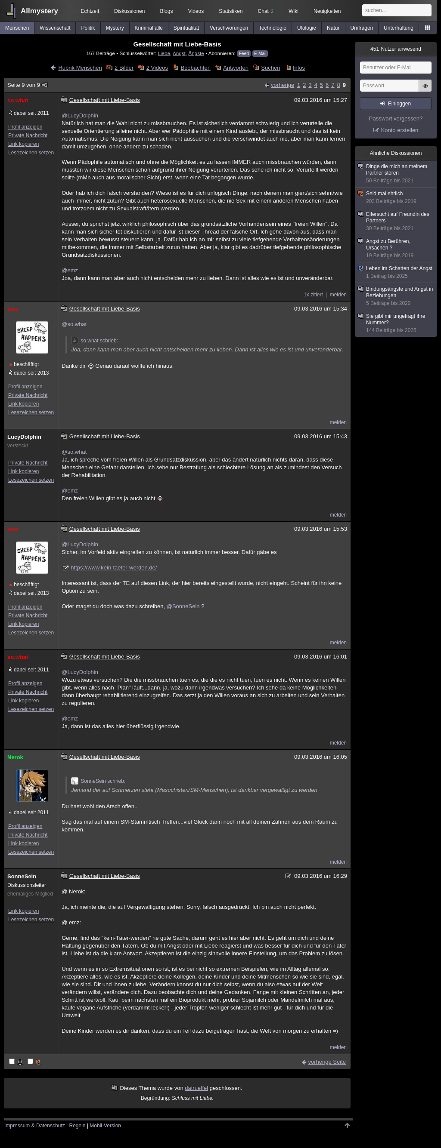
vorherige (282, 85)
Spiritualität (186, 28)
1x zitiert (313, 295)
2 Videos (157, 68)
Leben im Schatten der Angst (396, 272)
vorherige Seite (327, 1062)
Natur (333, 28)
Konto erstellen (400, 130)
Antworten (235, 68)
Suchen (270, 68)
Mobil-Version (105, 1126)
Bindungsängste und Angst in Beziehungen (396, 296)
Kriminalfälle (149, 28)
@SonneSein (183, 606)
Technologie (272, 28)
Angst (179, 53)
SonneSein (21, 876)
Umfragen (362, 28)
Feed (244, 53)
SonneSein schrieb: (98, 781)
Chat (265, 11)
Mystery (115, 28)
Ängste (196, 53)
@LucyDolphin (80, 115)
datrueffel (196, 1088)
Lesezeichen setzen (31, 153)
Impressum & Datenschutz (34, 1126)
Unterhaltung (398, 28)
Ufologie (306, 28)
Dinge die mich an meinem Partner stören (396, 173)
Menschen (17, 28)
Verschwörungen (229, 28)
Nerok (15, 757)
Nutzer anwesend (395, 49)
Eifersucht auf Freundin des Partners (396, 221)
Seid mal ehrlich (396, 198)
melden (338, 295)
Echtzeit (90, 11)
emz (12, 309)
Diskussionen (129, 11)
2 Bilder (124, 68)
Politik (88, 28)
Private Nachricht (27, 135)
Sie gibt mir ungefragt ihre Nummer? (396, 323)
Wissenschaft (55, 28)
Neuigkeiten (327, 11)
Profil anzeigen (25, 127)
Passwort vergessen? (395, 118)
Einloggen (399, 104)
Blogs (166, 11)
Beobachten (195, 68)
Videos (196, 11)
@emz (70, 270)
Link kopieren (23, 144)
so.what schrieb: (94, 341)
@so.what (74, 324)
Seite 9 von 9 (27, 85)
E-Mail (260, 53)
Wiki (293, 11)
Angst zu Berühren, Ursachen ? (396, 248)
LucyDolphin (24, 437)
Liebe (164, 53)
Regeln (77, 1126)
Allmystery (39, 11)
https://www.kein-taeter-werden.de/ (114, 567)
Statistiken (230, 11)
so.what (17, 100)
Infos (299, 68)
